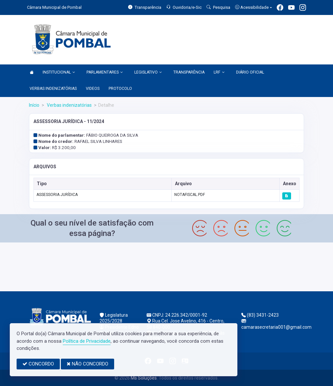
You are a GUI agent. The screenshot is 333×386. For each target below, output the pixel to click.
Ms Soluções (144, 377)
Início (34, 105)
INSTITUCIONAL (59, 72)
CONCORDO (38, 364)
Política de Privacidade (87, 341)
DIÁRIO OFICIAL (250, 72)
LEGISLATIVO (148, 72)
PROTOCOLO (120, 88)
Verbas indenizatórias (69, 105)
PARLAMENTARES (105, 72)
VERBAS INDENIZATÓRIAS (53, 88)
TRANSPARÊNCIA (189, 72)
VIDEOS (93, 88)
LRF (219, 72)
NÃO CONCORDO (87, 364)
